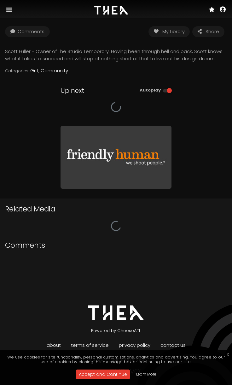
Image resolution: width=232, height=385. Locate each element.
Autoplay (150, 90)
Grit (34, 70)
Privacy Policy (134, 345)
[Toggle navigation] (10, 10)
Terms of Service (90, 345)
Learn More (146, 374)
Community (54, 70)
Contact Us (173, 345)
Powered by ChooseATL (116, 331)
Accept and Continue (103, 374)
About (54, 345)
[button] (222, 10)
